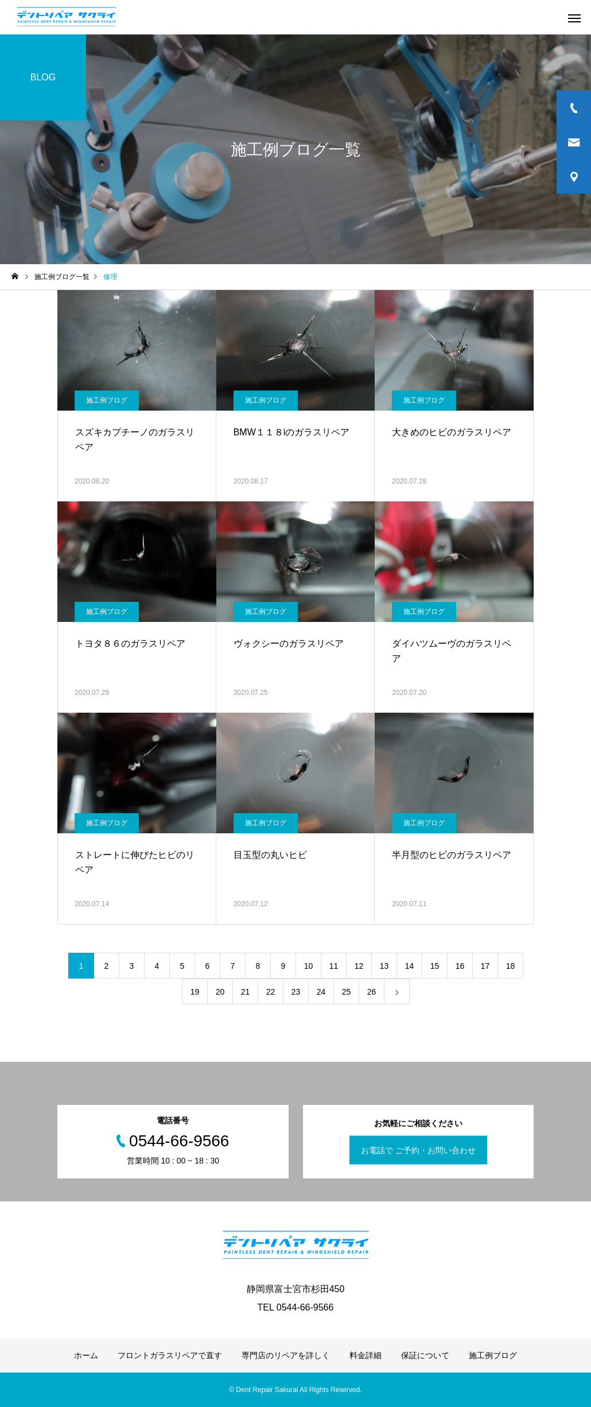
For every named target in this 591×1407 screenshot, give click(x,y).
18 (510, 966)
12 (359, 966)
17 (485, 966)
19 (195, 991)
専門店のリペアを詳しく (286, 1355)
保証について (425, 1355)
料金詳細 (365, 1355)
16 (460, 966)
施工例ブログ (106, 400)
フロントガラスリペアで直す (170, 1355)
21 (245, 991)
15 (435, 966)
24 (321, 991)
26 (371, 991)
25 (346, 991)
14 (409, 966)
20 (220, 991)
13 (384, 966)
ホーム (86, 1355)
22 (270, 991)
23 (296, 991)
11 (334, 966)
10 (308, 966)
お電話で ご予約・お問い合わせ (418, 1150)
